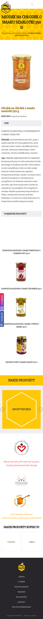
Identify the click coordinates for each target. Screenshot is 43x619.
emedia (33, 616)
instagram (2, 300)
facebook (2, 317)
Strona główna (6, 33)
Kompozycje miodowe (19, 33)
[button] (2, 409)
